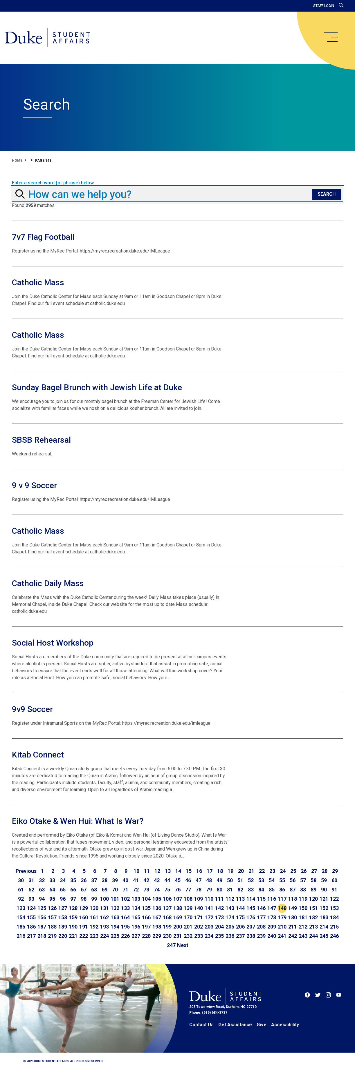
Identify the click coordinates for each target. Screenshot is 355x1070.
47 (198, 880)
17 (209, 871)
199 (167, 927)
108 (188, 899)
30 (21, 880)
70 (115, 889)
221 (73, 936)
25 (293, 871)
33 (52, 880)
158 (62, 917)
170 (188, 917)
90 (324, 889)
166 (146, 917)
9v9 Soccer (32, 709)
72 (136, 889)
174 (230, 917)
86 (282, 889)
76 (178, 889)
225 (115, 936)
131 (104, 908)
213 (313, 927)
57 (303, 880)
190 (73, 927)
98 (84, 899)
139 (188, 908)
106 (167, 899)
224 (104, 936)
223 (94, 936)
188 (52, 927)
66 (73, 889)
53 (261, 880)
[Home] (47, 38)
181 (303, 917)
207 (250, 927)
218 (41, 936)
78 (198, 889)
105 (156, 899)
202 (198, 927)
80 (219, 889)
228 (146, 936)
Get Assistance (235, 1024)
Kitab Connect (38, 755)
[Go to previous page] (26, 871)
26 (304, 871)
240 (271, 936)
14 (178, 871)
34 (63, 880)
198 (156, 927)
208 (261, 927)
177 (261, 917)
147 (271, 908)
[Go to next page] (182, 945)
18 (220, 871)
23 (272, 871)
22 (262, 871)
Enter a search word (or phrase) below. (53, 183)
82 (240, 889)
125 (41, 908)
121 (324, 899)
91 (334, 889)
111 (219, 899)
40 (125, 880)
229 (156, 936)
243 (303, 936)
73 (146, 889)
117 (282, 899)
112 (230, 899)
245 (324, 936)
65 (63, 889)
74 (157, 889)
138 (177, 908)
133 (125, 908)
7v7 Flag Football (43, 237)
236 (230, 936)
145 (250, 908)
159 (73, 917)
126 (52, 908)
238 (250, 936)
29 (335, 871)
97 (73, 899)
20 (241, 871)
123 (21, 908)
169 (177, 917)
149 (292, 908)
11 (147, 871)
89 (313, 889)
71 (125, 889)
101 (115, 899)
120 (313, 899)
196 (135, 927)
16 (199, 871)
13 (168, 871)
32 (42, 880)
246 (334, 936)
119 (303, 899)
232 (188, 936)
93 (31, 899)
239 (261, 936)
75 (167, 889)
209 (271, 927)
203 (209, 927)
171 (198, 917)
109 (198, 899)
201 (188, 927)
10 (136, 871)
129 (83, 908)
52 (251, 880)
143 (230, 908)
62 (31, 889)
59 (324, 880)
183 (324, 917)
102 (125, 899)
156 (41, 917)
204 (219, 927)
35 (73, 880)
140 (198, 908)
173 (219, 917)
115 (261, 899)
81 (230, 889)
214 (324, 927)
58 (313, 880)
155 (31, 917)
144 (240, 908)
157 (52, 917)
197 (146, 927)
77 (188, 889)
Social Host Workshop (52, 643)
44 (167, 880)
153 (334, 908)
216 (21, 936)
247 (171, 945)
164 (125, 917)
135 (146, 908)
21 (251, 871)
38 (104, 880)
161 (94, 917)
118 (292, 899)
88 (303, 889)
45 (178, 880)
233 (198, 936)
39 (115, 880)
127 (62, 908)
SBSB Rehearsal (41, 440)
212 (303, 927)
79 (209, 889)
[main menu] (331, 37)
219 (52, 936)
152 (324, 908)
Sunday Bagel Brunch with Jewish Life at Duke (97, 387)
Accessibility (285, 1024)
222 (83, 936)
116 (271, 899)
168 (167, 917)
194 (115, 927)
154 (21, 917)
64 (52, 889)
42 (146, 880)
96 (63, 899)
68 (94, 889)
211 (292, 927)
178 (271, 917)
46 (188, 880)
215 (334, 927)
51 (240, 880)
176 (250, 917)
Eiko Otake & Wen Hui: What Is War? (77, 821)
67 (84, 889)
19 (230, 871)
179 (282, 917)
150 (303, 908)
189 (62, 927)
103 (135, 899)
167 (156, 917)
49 (219, 880)
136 (156, 908)
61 (21, 889)
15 (189, 871)
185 (21, 927)
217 (31, 936)
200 (177, 927)
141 (209, 908)
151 (313, 908)
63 (42, 889)
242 (292, 936)
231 (177, 936)
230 (167, 936)
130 (94, 908)
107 (177, 899)
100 (104, 899)
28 (324, 871)
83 (251, 889)
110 (209, 899)
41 (136, 880)
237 (240, 936)
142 (219, 908)
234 (209, 936)
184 (334, 917)
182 (313, 917)
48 (209, 880)
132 (115, 908)
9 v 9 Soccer (34, 485)
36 (84, 880)
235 (219, 936)
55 (282, 880)
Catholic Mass (38, 282)
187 (41, 927)
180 (292, 917)
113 (240, 899)
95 (52, 899)
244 (313, 936)
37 (94, 880)
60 (334, 880)
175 (240, 917)
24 (283, 871)
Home (17, 161)
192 (94, 927)
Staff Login (323, 6)
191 (83, 927)
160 (83, 917)
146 (261, 908)
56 (292, 880)
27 (314, 871)
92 (21, 899)
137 (167, 908)
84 (261, 889)
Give (261, 1024)
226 (125, 936)
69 (104, 889)
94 (42, 899)
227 (135, 936)
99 (94, 899)
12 (157, 871)
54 (272, 880)
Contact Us (201, 1024)
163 (115, 917)
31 (31, 880)
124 (31, 908)
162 (104, 917)
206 (240, 927)
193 (104, 927)
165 (135, 917)
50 (230, 880)
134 (135, 908)
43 (157, 880)
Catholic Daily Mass (48, 583)
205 (230, 927)
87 (292, 889)
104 (146, 899)
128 (73, 908)
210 (282, 927)
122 (334, 899)
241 (282, 936)
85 (272, 889)
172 (209, 917)
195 (125, 927)
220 (62, 936)
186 (31, 927)
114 (250, 899)
